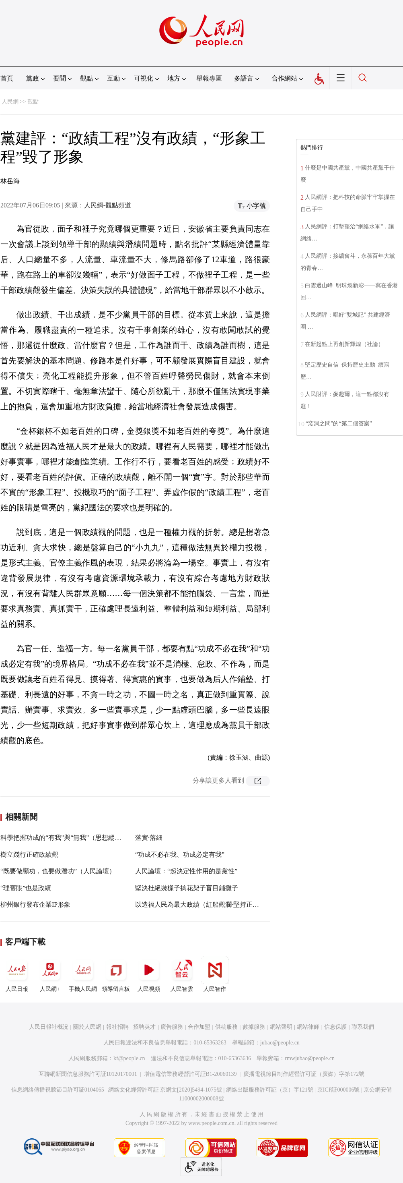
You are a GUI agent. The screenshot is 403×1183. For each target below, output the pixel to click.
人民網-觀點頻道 (107, 205)
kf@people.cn (129, 1058)
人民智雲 (182, 974)
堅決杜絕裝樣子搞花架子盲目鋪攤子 (186, 888)
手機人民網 (83, 974)
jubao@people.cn (280, 1043)
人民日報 (17, 974)
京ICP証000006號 (338, 1090)
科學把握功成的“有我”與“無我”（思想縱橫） (63, 837)
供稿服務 (226, 1027)
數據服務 (254, 1027)
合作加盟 (199, 1027)
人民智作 (215, 974)
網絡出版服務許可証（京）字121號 (269, 1090)
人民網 (10, 102)
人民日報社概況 (48, 1027)
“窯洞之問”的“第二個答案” (339, 424)
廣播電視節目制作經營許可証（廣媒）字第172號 (303, 1074)
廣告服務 (171, 1027)
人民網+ (50, 974)
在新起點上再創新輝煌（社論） (344, 344)
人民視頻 (149, 974)
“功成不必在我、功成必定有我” (179, 854)
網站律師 (308, 1027)
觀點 (33, 102)
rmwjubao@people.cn (310, 1058)
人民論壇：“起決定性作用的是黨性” (186, 871)
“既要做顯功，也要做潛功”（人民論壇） (57, 871)
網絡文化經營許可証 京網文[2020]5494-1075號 (165, 1090)
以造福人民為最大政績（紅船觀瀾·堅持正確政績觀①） (213, 904)
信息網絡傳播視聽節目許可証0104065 (57, 1090)
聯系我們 (363, 1027)
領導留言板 (116, 974)
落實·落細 (148, 837)
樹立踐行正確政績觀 (29, 854)
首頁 (6, 78)
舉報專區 (209, 78)
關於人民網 (87, 1027)
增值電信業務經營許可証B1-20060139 (190, 1074)
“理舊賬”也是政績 (25, 888)
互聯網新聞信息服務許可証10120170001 (88, 1074)
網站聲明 (281, 1027)
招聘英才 (144, 1027)
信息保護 (335, 1027)
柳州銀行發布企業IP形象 (35, 904)
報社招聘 (117, 1027)
